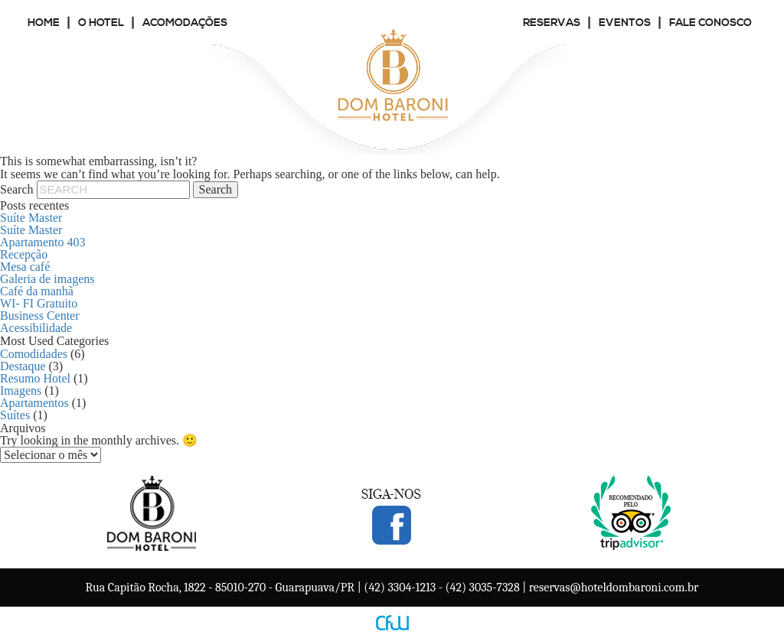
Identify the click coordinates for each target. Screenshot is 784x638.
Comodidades (33, 353)
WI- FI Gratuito (38, 303)
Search (17, 190)
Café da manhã (37, 291)
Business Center (40, 315)
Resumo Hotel (35, 378)
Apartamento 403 (43, 242)
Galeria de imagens (47, 278)
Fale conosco (710, 23)
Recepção (23, 254)
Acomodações (184, 23)
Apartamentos (34, 402)
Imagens (20, 390)
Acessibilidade (36, 327)
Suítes (15, 415)
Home (44, 23)
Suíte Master (31, 217)
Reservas (551, 23)
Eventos (625, 23)
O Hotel (101, 23)
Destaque (23, 366)
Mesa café (25, 266)
